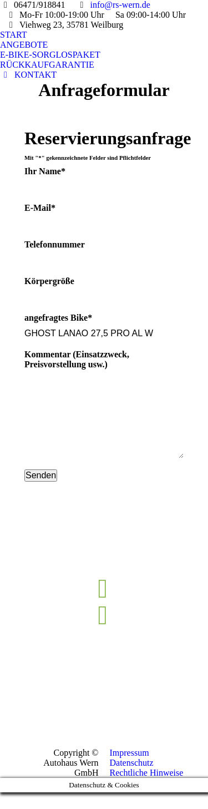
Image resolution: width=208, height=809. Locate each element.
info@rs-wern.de (120, 4)
